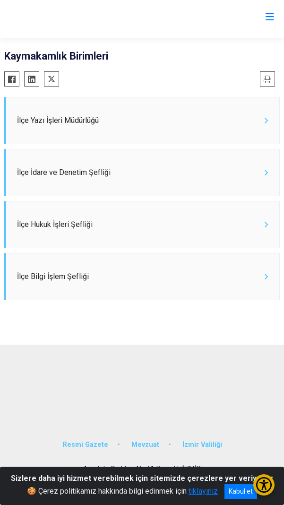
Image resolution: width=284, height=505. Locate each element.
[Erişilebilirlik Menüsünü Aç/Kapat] (264, 485)
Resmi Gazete (85, 445)
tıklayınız (203, 491)
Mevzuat (145, 445)
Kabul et (241, 491)
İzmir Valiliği (202, 445)
